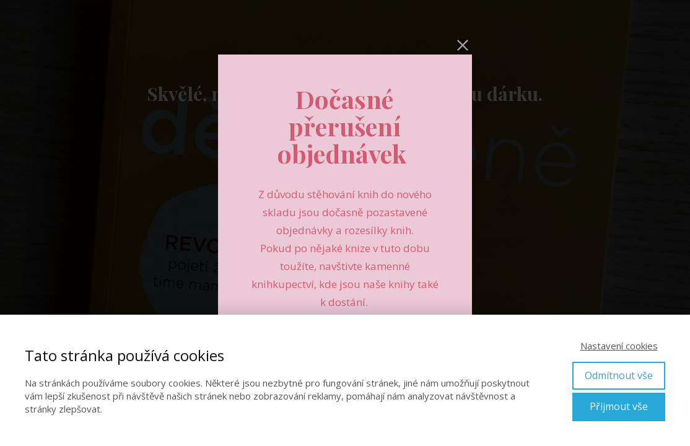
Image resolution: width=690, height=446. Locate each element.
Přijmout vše (619, 406)
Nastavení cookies (619, 345)
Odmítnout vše (619, 375)
